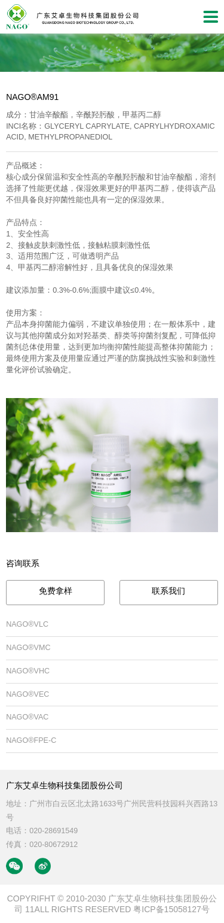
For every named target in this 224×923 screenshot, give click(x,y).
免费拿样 (55, 591)
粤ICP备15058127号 (171, 909)
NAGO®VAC (27, 717)
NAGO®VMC (28, 647)
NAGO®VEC (27, 694)
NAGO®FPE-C (31, 740)
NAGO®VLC (27, 624)
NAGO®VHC (28, 671)
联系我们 (168, 591)
